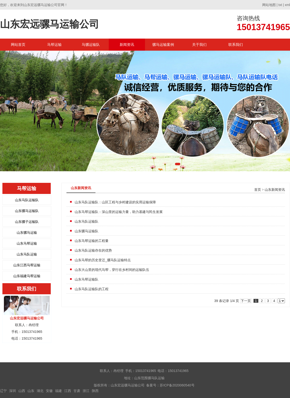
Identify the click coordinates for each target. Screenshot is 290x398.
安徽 (49, 391)
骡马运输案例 (163, 44)
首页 (257, 190)
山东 (31, 391)
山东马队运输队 (27, 200)
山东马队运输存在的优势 (93, 250)
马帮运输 (54, 44)
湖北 (40, 391)
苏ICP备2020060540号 (177, 385)
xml (287, 5)
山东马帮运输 (27, 243)
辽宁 (3, 391)
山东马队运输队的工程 (92, 289)
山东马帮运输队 (86, 279)
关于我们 (199, 44)
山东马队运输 (27, 254)
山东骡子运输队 (27, 222)
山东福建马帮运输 (26, 276)
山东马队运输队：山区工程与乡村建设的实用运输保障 (115, 202)
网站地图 (269, 5)
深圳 (12, 391)
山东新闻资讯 (275, 190)
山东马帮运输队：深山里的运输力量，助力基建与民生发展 (119, 212)
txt (280, 5)
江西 (67, 391)
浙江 (86, 391)
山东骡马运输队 (27, 211)
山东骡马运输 (27, 232)
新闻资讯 (127, 44)
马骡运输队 (91, 44)
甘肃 (76, 391)
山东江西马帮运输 (26, 265)
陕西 (95, 391)
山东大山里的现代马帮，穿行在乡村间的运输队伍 (112, 270)
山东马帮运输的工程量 (92, 241)
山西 (21, 391)
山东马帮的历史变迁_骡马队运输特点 (103, 260)
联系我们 (235, 44)
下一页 (246, 301)
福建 (58, 391)
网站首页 (18, 44)
